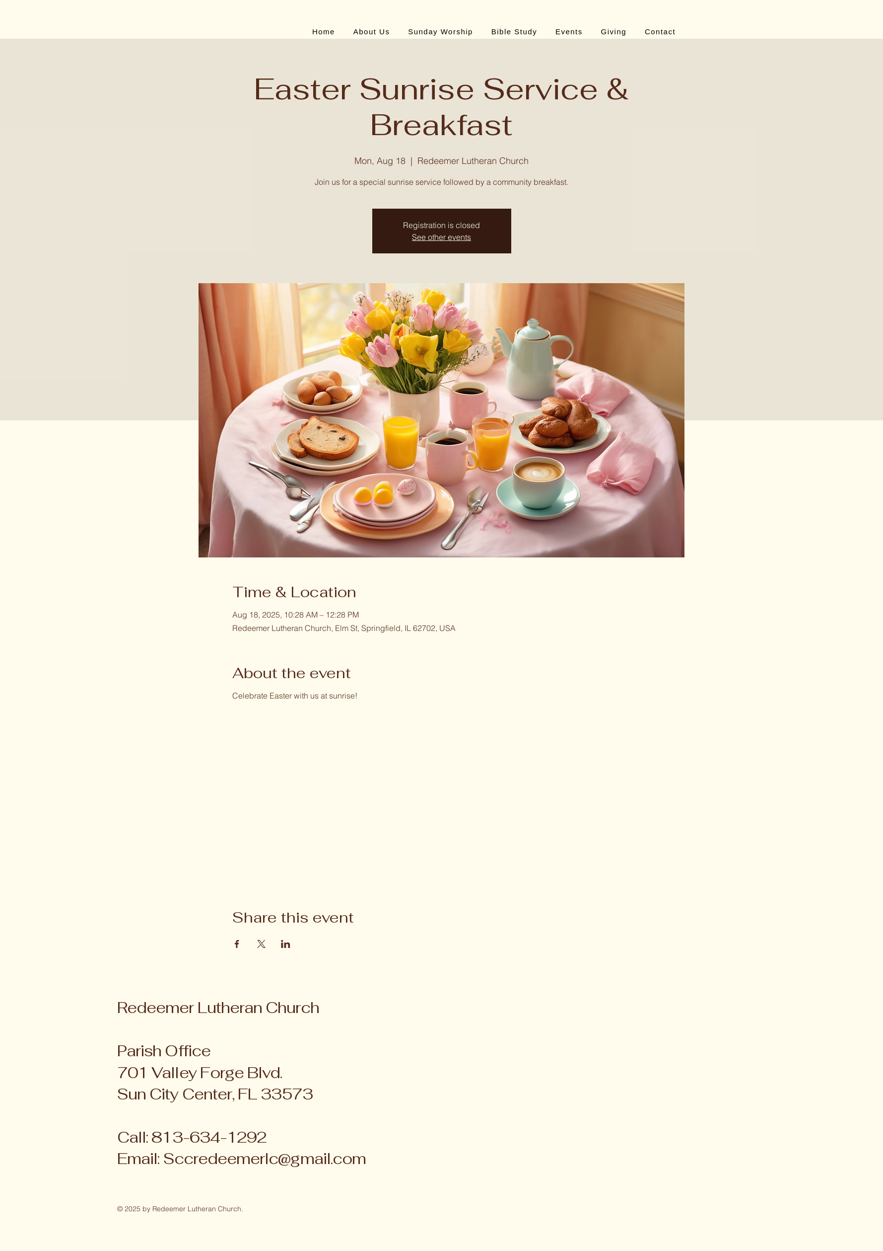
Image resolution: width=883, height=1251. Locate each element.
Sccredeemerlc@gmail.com (264, 1159)
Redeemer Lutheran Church (218, 1007)
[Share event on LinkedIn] (285, 944)
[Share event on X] (261, 944)
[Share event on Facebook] (237, 944)
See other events (441, 237)
